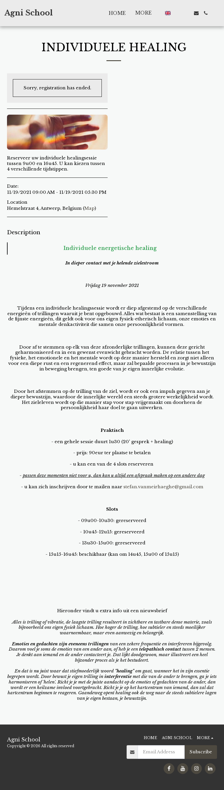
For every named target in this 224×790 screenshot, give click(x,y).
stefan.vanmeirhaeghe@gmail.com (163, 486)
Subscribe (201, 752)
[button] (177, 13)
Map (89, 208)
